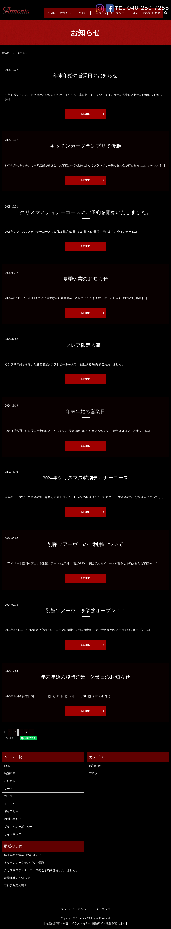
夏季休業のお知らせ (85, 279)
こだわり (90, 14)
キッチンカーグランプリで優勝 (85, 146)
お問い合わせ (152, 14)
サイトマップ (12, 834)
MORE (85, 113)
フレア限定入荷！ (85, 345)
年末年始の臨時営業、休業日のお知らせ (85, 677)
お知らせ (95, 765)
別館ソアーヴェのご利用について (85, 544)
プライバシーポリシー (18, 826)
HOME (63, 14)
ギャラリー (123, 14)
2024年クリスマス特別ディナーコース (85, 478)
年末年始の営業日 (85, 411)
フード (8, 788)
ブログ (137, 14)
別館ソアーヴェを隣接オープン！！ (86, 610)
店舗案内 (75, 14)
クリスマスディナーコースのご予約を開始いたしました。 (85, 212)
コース (8, 796)
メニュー (104, 14)
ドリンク (10, 803)
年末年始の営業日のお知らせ (85, 75)
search (168, 14)
